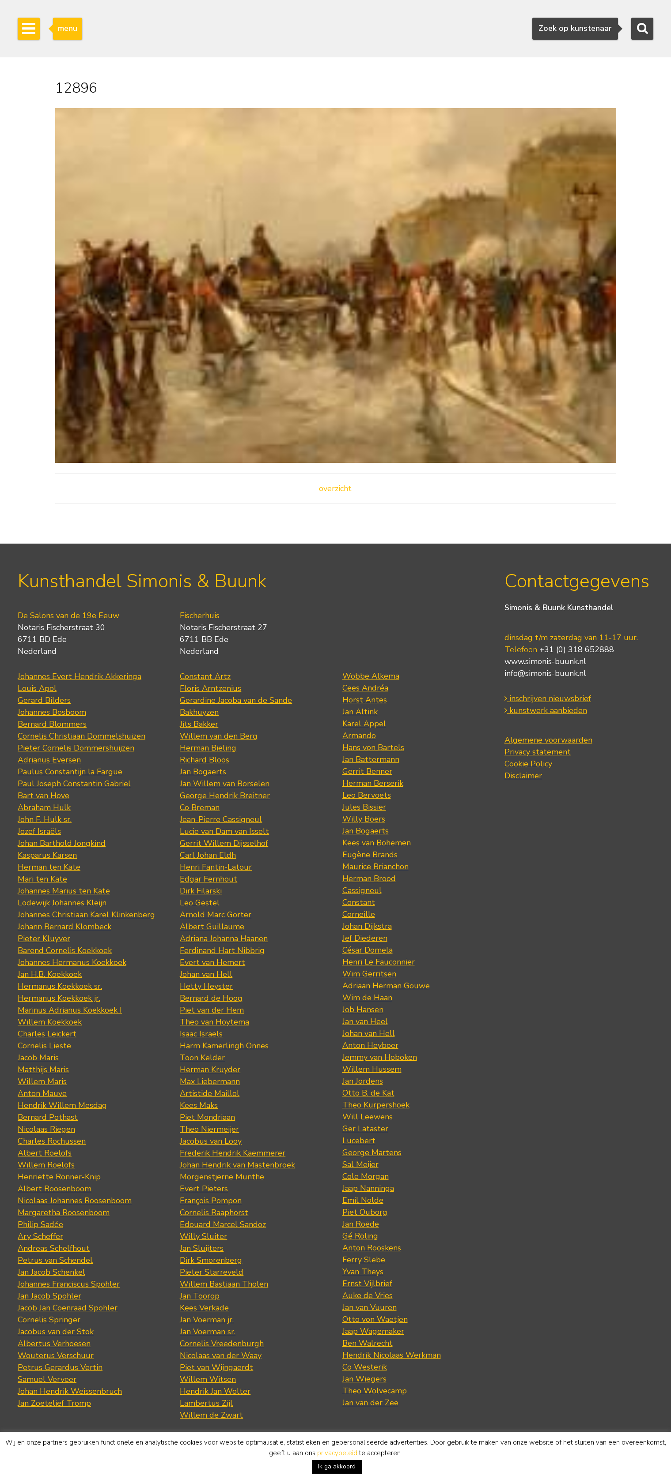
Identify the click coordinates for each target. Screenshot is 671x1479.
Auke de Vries (367, 1295)
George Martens (372, 1152)
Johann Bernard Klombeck (64, 926)
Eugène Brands (370, 854)
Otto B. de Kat (368, 1093)
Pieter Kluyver (44, 938)
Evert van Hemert (212, 962)
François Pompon (211, 1200)
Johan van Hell (206, 974)
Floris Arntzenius (210, 688)
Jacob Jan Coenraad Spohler (68, 1308)
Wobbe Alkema (370, 676)
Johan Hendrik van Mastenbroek (237, 1165)
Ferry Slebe (363, 1259)
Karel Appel (364, 723)
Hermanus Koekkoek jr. (59, 998)
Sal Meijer (360, 1164)
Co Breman (200, 807)
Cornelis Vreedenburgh (222, 1343)
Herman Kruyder (210, 1069)
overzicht (335, 488)
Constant (358, 902)
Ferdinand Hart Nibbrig (222, 950)
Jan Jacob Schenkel (51, 1272)
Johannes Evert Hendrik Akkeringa (79, 676)
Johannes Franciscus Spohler (69, 1284)
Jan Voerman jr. (207, 1319)
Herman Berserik (372, 783)
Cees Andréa (365, 688)
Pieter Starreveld (211, 1272)
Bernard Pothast (48, 1117)
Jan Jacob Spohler (49, 1296)
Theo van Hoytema (214, 1022)
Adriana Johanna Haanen (224, 938)
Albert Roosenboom (54, 1188)
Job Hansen (362, 1009)
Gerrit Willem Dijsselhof (224, 843)
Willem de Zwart (211, 1415)
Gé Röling (360, 1236)
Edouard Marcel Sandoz (223, 1224)
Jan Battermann (370, 759)
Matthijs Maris (43, 1069)
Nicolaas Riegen (46, 1129)
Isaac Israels (201, 1034)
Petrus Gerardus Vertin (60, 1367)
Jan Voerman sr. (207, 1331)
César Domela (367, 950)
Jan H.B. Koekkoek (50, 974)
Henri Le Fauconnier (378, 962)
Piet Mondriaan (207, 1117)
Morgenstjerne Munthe (222, 1176)
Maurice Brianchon (375, 866)
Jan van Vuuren (369, 1307)
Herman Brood (369, 878)
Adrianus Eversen (49, 760)
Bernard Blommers (52, 724)
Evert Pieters (204, 1188)
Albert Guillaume (212, 926)
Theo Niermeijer (209, 1129)
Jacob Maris (38, 1057)
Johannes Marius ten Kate (64, 891)
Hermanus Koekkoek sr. (60, 986)
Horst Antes (364, 699)
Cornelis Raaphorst (214, 1212)
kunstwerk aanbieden (545, 710)
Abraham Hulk (44, 807)
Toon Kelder (202, 1057)
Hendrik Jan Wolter (215, 1391)
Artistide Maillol (209, 1093)
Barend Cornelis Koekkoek (65, 950)
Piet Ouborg (364, 1212)
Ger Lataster (365, 1128)
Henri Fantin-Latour (216, 867)
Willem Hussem (372, 1069)
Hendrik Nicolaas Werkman (391, 1355)
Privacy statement (537, 752)
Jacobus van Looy (211, 1141)
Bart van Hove (43, 795)
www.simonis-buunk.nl (545, 661)
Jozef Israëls (39, 831)
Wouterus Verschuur (56, 1355)
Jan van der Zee (370, 1402)
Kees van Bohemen (376, 842)
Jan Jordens (362, 1081)
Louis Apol (37, 688)
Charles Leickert (47, 1034)
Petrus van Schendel (55, 1260)
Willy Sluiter (203, 1236)
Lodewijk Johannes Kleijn (62, 902)
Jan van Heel (365, 1021)
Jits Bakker (199, 724)
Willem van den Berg (219, 736)
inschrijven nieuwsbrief (547, 698)
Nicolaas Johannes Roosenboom (75, 1200)
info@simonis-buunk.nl (545, 673)
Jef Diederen (364, 938)
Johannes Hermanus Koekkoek (72, 962)
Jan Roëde (360, 1224)
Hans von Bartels (373, 747)
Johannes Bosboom (52, 712)
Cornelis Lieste (44, 1045)
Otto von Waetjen (375, 1319)
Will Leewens (367, 1116)
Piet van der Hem (212, 1010)
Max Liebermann (210, 1081)
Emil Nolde (362, 1200)
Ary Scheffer (40, 1236)
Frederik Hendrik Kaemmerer (232, 1153)
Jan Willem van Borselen (224, 783)
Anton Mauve (42, 1093)
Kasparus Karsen (47, 855)
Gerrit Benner (367, 771)
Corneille (358, 914)
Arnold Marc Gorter (215, 914)
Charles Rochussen (52, 1141)
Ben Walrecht (367, 1343)
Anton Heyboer (370, 1045)
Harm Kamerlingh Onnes (224, 1045)
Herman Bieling (208, 748)
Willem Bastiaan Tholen (224, 1284)
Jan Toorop (200, 1296)
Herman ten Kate (49, 867)
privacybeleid (337, 1453)
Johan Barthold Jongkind (62, 843)
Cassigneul (362, 890)
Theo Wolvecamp (374, 1390)
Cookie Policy (528, 763)
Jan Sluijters (202, 1248)
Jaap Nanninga (368, 1188)
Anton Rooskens (371, 1248)
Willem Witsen (208, 1379)
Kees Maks (199, 1105)
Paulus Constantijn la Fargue (70, 771)
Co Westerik (364, 1367)
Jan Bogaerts (203, 771)
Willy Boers (363, 819)
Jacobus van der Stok (56, 1331)
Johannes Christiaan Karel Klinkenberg (86, 914)
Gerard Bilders (44, 700)
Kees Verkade (204, 1308)
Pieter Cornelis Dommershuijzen (76, 748)
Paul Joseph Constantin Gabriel (74, 783)
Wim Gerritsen (369, 973)
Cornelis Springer (49, 1319)
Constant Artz (205, 676)
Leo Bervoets (366, 795)
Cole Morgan (365, 1176)
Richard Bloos (204, 760)
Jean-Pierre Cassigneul (221, 819)
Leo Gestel (200, 902)
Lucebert (358, 1140)
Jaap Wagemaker (373, 1331)
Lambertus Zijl (206, 1403)
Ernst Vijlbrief (367, 1283)
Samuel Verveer (47, 1379)
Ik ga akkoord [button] (337, 1466)
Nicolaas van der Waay (221, 1355)
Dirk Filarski (201, 891)
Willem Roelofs (46, 1165)
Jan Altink (360, 711)
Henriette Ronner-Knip (59, 1176)
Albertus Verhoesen (54, 1343)
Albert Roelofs (45, 1153)
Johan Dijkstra (367, 926)
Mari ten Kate (42, 879)
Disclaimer (523, 775)
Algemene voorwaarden (548, 740)
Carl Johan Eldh (208, 855)
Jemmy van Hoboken (379, 1057)
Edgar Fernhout (208, 879)
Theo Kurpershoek (375, 1105)
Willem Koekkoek (50, 1022)
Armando (359, 735)
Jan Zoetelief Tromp (54, 1403)
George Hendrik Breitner (225, 795)
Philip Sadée (40, 1224)
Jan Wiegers (364, 1379)
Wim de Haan (367, 997)
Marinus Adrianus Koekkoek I (70, 1010)
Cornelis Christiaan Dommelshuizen (81, 736)
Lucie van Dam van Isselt (224, 831)
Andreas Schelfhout (54, 1248)
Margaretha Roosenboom (64, 1212)
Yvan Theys (362, 1271)
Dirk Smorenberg (211, 1260)
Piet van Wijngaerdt (216, 1367)
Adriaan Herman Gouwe (386, 985)
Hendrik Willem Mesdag (62, 1105)
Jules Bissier (364, 807)
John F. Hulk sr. (45, 819)
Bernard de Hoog (211, 998)
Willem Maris (42, 1081)
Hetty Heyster (206, 986)
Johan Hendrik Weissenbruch (70, 1391)
